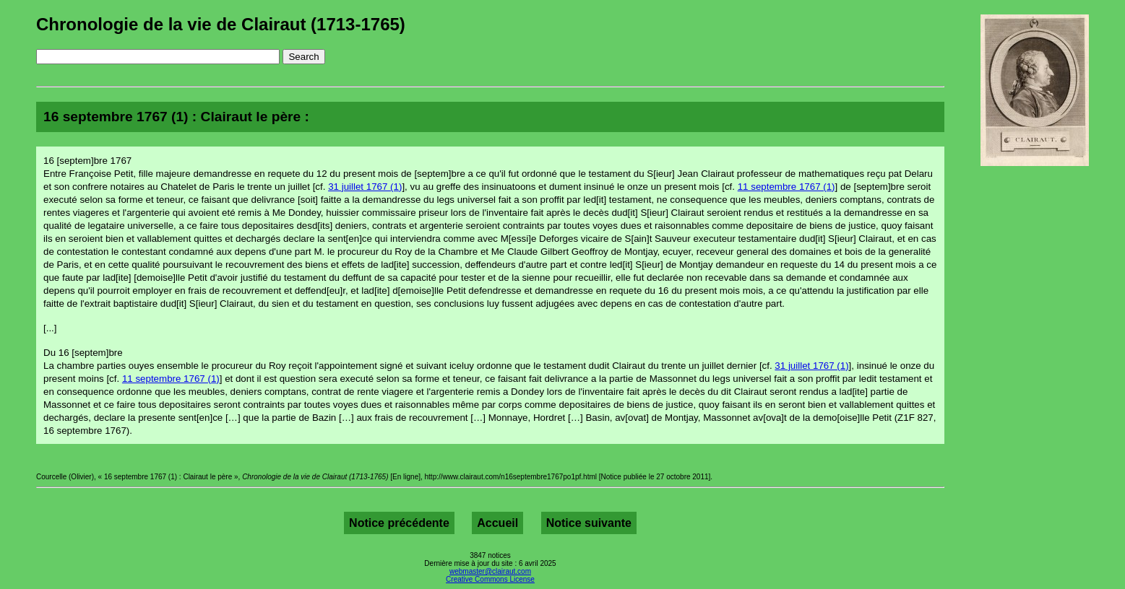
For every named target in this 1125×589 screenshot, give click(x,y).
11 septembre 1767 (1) (786, 186)
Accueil (497, 523)
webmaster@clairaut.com (490, 571)
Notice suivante (589, 523)
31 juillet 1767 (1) (365, 186)
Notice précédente (399, 523)
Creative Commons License (490, 579)
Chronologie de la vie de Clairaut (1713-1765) (220, 24)
